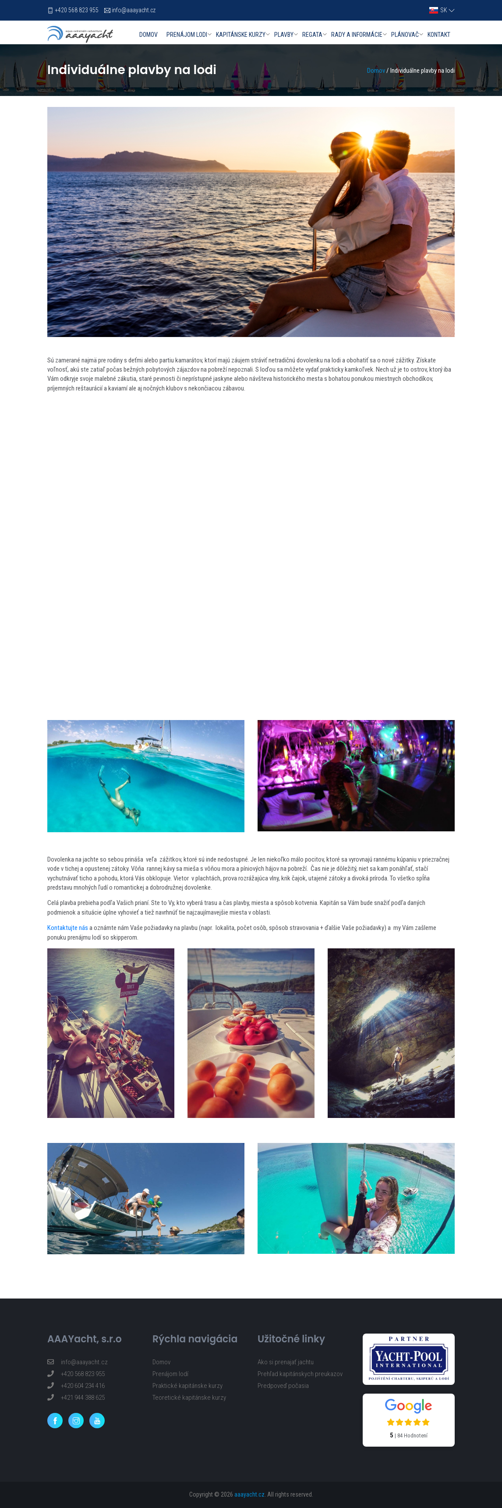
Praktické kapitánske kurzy (187, 1386)
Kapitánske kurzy (240, 34)
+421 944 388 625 (76, 1398)
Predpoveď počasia (283, 1386)
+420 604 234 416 (76, 1386)
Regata (312, 34)
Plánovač (405, 34)
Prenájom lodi (186, 34)
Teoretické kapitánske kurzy (189, 1398)
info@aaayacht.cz (134, 10)
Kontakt (439, 34)
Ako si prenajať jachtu (286, 1362)
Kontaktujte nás (67, 928)
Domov (148, 34)
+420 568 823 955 (77, 10)
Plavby (283, 34)
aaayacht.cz (249, 1494)
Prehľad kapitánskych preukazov (300, 1374)
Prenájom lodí (170, 1374)
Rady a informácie (356, 34)
